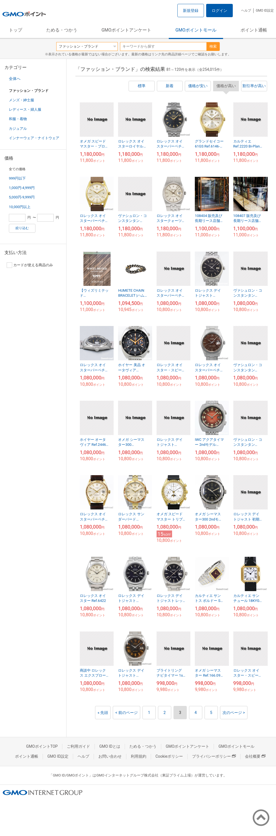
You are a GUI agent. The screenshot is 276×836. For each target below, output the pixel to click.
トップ (15, 30)
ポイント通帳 (254, 30)
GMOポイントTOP (42, 746)
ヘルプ (246, 10)
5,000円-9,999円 (22, 197)
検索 (213, 46)
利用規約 (138, 756)
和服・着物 (18, 119)
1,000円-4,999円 (22, 188)
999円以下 (17, 178)
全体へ (15, 78)
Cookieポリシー (169, 756)
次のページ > (234, 712)
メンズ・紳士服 (21, 100)
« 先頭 (103, 712)
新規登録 (190, 10)
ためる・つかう (61, 30)
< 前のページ (126, 712)
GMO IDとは (109, 746)
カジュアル (18, 128)
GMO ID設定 (265, 10)
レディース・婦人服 (25, 109)
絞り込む (22, 228)
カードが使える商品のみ (30, 265)
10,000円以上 (19, 207)
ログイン (219, 10)
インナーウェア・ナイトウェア (34, 138)
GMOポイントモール (195, 30)
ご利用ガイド (78, 746)
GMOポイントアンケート (126, 30)
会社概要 (255, 756)
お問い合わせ (110, 756)
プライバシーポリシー (214, 756)
